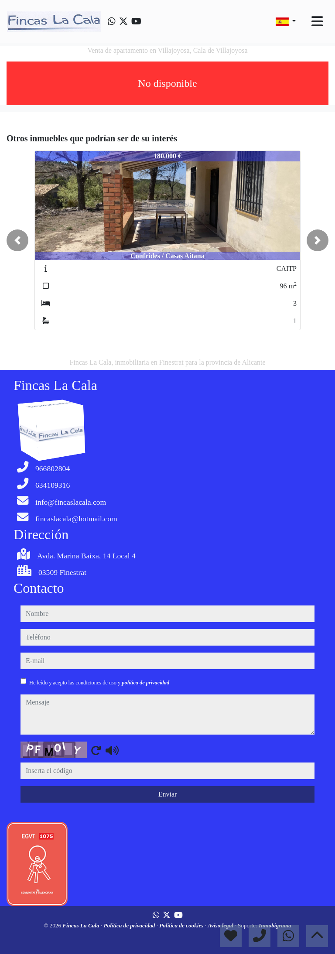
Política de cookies (182, 925)
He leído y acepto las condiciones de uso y (99, 683)
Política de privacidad (129, 925)
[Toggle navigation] (317, 21)
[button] (17, 240)
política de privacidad (145, 683)
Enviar (167, 794)
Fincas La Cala (81, 925)
